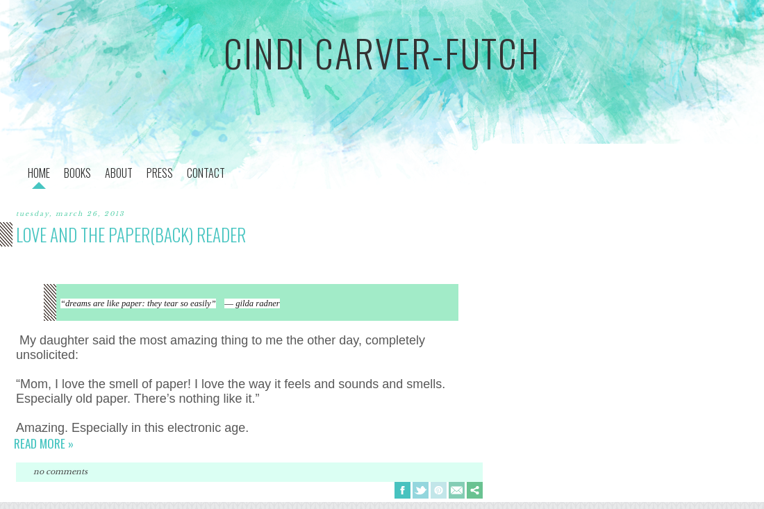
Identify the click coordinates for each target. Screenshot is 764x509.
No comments (60, 471)
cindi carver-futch (382, 53)
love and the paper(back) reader (131, 234)
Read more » (44, 443)
